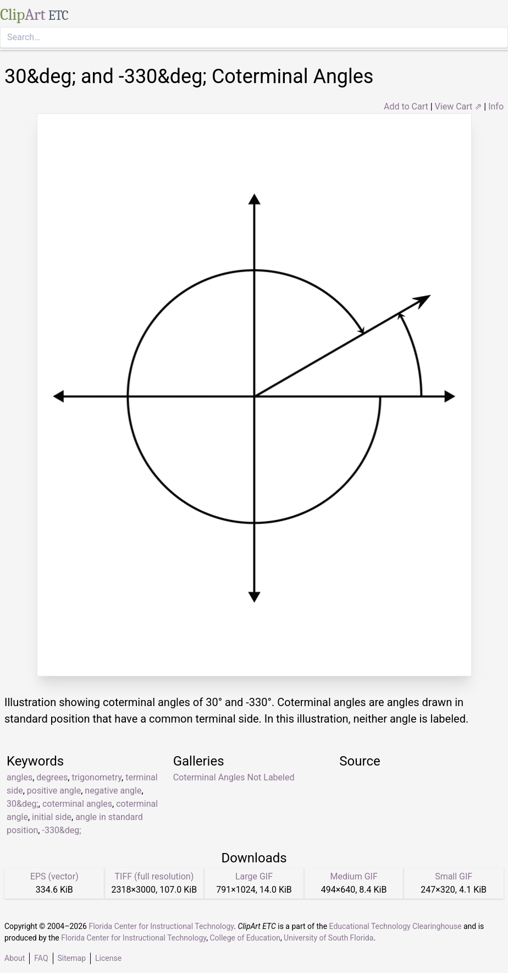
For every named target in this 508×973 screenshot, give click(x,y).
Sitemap (72, 958)
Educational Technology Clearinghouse (395, 926)
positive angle (54, 790)
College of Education (244, 937)
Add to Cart (406, 106)
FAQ (41, 958)
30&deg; (22, 804)
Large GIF (254, 876)
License (108, 958)
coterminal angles (77, 804)
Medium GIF (353, 876)
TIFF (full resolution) (154, 876)
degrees (52, 777)
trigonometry (96, 777)
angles (19, 777)
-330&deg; (61, 830)
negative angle (113, 790)
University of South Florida (328, 937)
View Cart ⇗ (458, 106)
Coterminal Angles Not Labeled (234, 777)
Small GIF (453, 876)
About (14, 958)
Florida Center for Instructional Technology (161, 926)
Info (496, 106)
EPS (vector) (54, 876)
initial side (51, 817)
